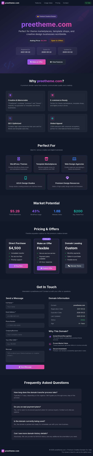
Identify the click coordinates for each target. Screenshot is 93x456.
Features (38, 3)
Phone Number (10, 321)
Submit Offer (46, 268)
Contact (65, 3)
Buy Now (18, 266)
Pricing (57, 3)
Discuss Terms (74, 266)
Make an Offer (36, 62)
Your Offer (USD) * (11, 340)
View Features (56, 62)
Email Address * (11, 312)
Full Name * (9, 303)
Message (9, 349)
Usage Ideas (48, 3)
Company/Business (12, 330)
